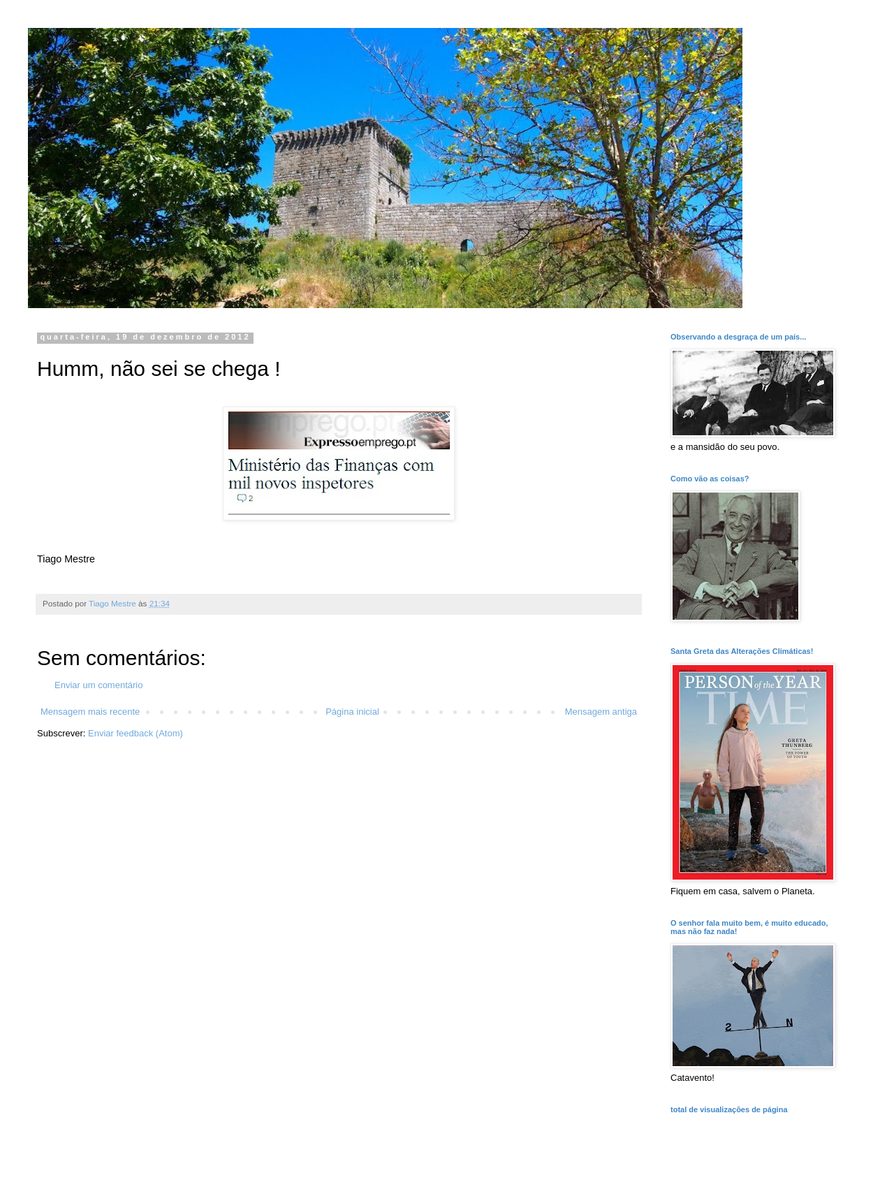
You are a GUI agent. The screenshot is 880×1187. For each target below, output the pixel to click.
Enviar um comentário (98, 685)
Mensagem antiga (601, 711)
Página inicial (352, 711)
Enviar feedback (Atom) (135, 733)
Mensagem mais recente (90, 711)
